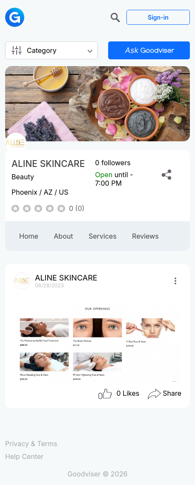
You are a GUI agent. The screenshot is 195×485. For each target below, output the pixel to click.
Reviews (145, 236)
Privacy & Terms (31, 443)
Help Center (24, 456)
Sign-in (158, 17)
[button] (116, 16)
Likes (118, 394)
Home (28, 236)
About (63, 236)
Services (103, 236)
